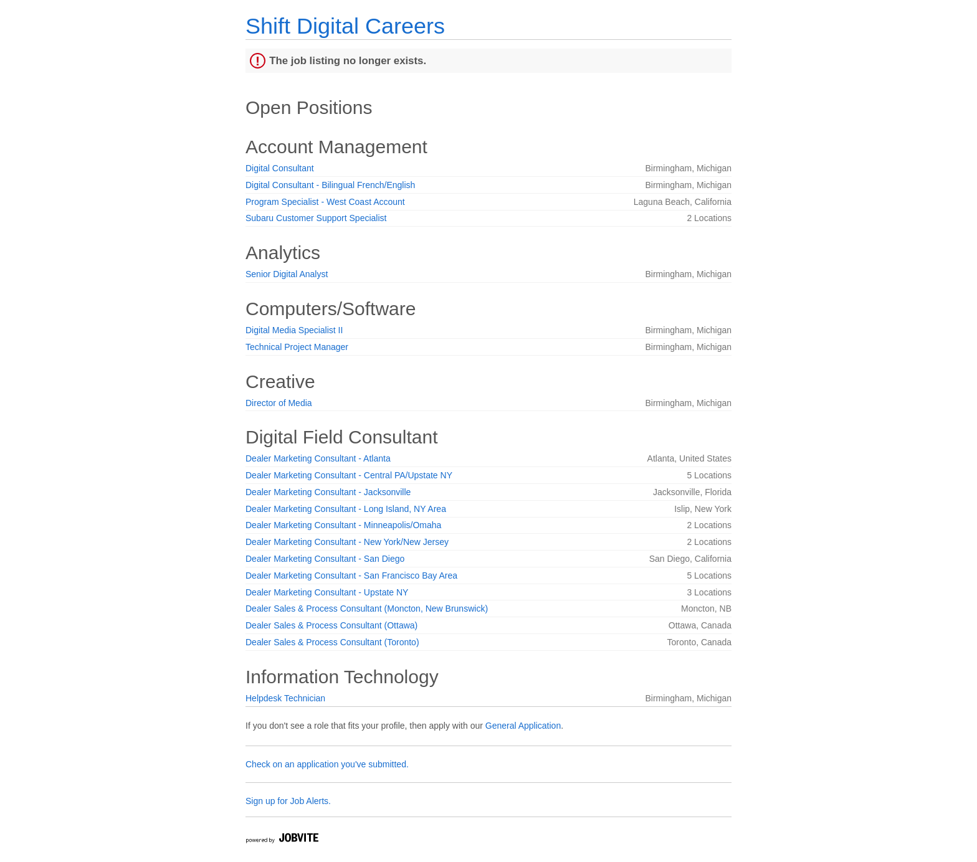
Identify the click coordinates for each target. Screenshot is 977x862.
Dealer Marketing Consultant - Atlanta (318, 458)
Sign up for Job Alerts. (288, 801)
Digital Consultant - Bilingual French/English (330, 185)
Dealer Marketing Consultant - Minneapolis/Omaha (343, 525)
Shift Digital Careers (345, 26)
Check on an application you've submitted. (327, 764)
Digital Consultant (279, 168)
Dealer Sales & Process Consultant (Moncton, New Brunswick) (366, 608)
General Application (523, 726)
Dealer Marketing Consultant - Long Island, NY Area (345, 509)
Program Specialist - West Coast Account (325, 202)
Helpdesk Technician (285, 698)
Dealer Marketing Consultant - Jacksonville (328, 492)
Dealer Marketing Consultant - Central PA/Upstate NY (348, 475)
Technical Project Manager (296, 347)
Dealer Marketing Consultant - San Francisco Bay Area (351, 575)
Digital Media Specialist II (294, 330)
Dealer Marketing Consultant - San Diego (324, 559)
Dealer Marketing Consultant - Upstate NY (326, 592)
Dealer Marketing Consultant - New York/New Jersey (347, 542)
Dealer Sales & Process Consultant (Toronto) (332, 642)
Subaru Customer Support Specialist (315, 218)
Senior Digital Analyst (286, 274)
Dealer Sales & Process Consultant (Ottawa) (331, 625)
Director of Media (278, 403)
